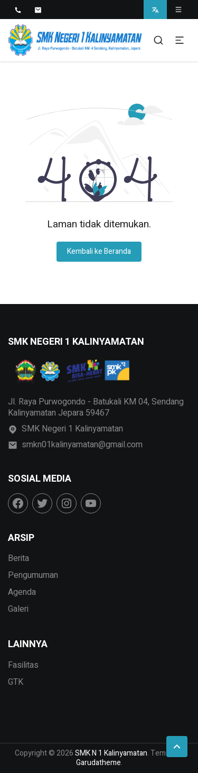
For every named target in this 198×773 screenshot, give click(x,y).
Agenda (22, 592)
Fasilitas (23, 665)
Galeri (18, 609)
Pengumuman (33, 575)
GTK (15, 682)
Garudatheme (98, 762)
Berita (18, 558)
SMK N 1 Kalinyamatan (111, 753)
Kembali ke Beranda (99, 251)
